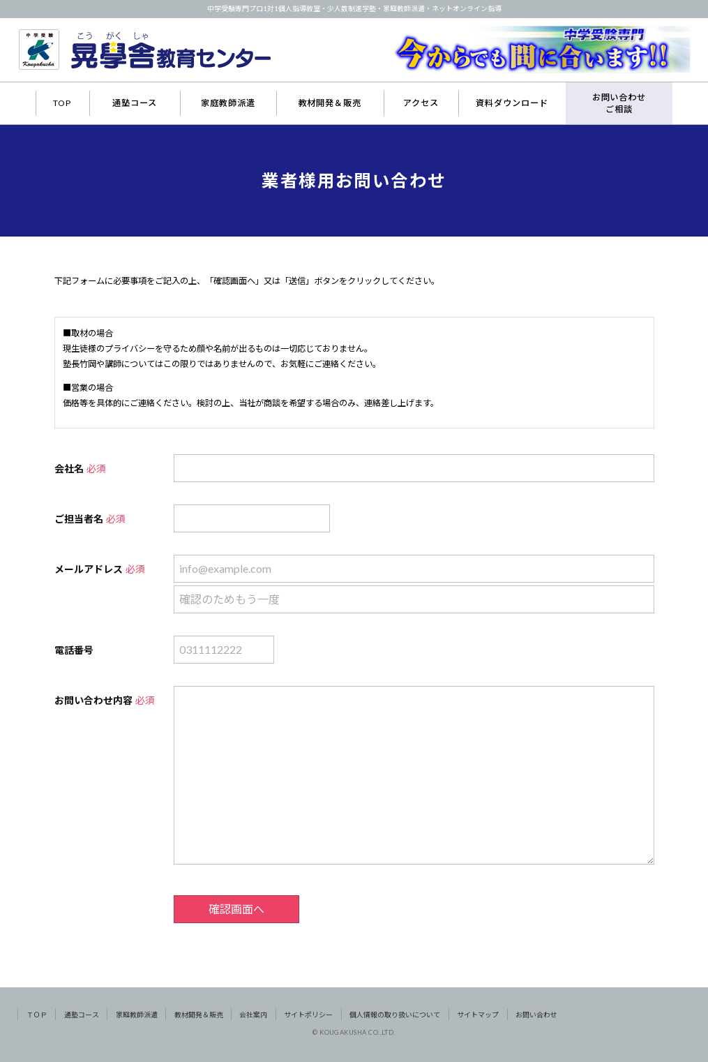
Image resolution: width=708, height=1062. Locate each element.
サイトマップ (478, 1014)
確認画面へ (236, 908)
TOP (62, 103)
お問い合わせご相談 (619, 103)
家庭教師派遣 (228, 103)
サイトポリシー (308, 1014)
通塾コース (134, 103)
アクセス (421, 103)
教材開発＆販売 (330, 103)
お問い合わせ (536, 1014)
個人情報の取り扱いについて (394, 1014)
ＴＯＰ (37, 1014)
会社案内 (253, 1014)
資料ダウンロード (512, 103)
